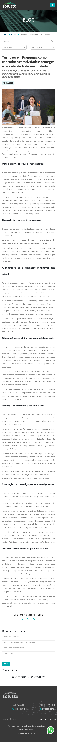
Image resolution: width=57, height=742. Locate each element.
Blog (13, 34)
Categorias (43, 47)
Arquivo (14, 47)
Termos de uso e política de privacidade (26, 726)
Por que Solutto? (26, 729)
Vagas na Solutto (26, 733)
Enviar (6, 663)
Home (4, 34)
